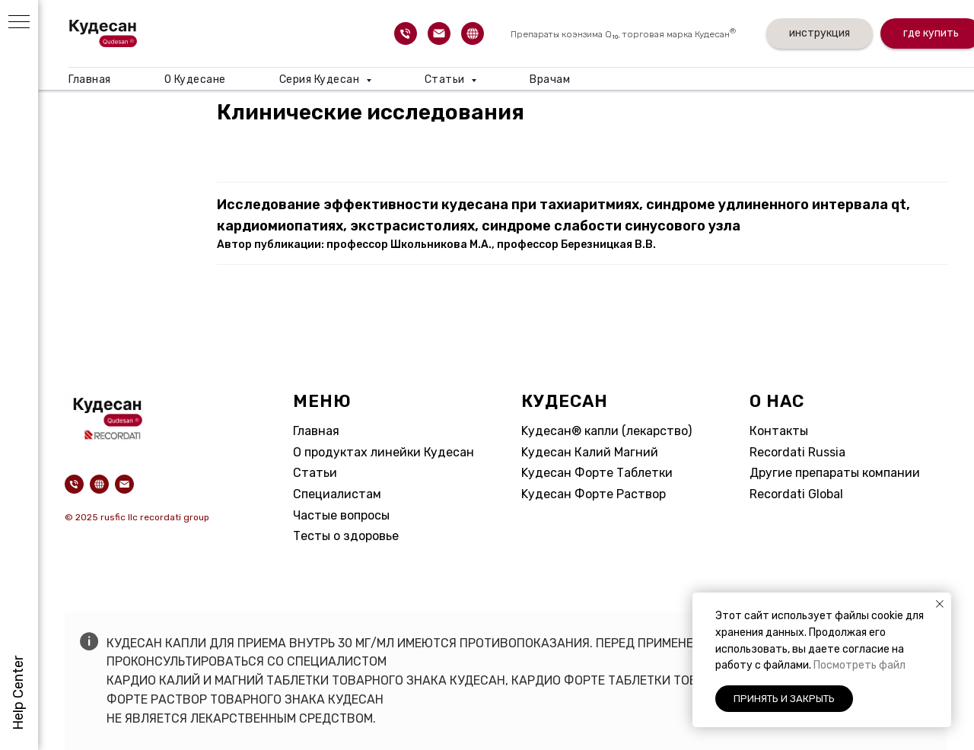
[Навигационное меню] (19, 22)
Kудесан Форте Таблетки (597, 473)
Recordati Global (796, 494)
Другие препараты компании (835, 473)
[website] (472, 33)
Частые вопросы (341, 515)
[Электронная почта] (439, 33)
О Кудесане (195, 79)
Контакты (779, 431)
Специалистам (337, 494)
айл (896, 665)
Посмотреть (846, 665)
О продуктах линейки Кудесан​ (383, 452)
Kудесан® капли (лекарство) (606, 431)
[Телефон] (405, 33)
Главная (89, 79)
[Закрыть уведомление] (939, 604)
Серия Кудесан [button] (320, 79)
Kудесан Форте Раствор (593, 494)
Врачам (550, 79)
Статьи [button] (446, 79)
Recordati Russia (797, 452)
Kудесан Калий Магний (589, 452)
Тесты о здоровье (346, 536)
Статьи (315, 473)
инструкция (819, 33)
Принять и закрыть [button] (784, 698)
